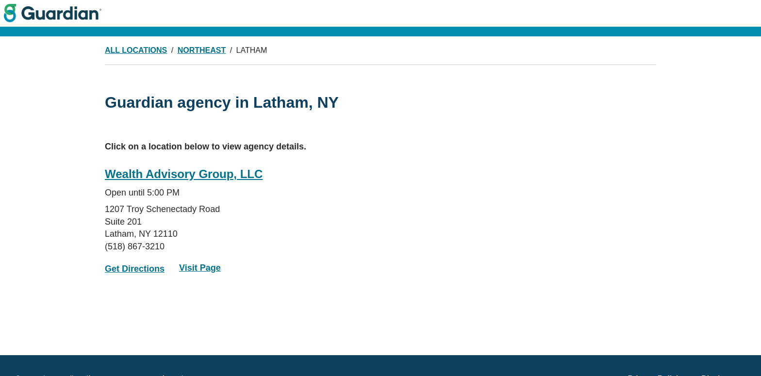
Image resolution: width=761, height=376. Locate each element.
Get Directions (135, 269)
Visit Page (200, 268)
